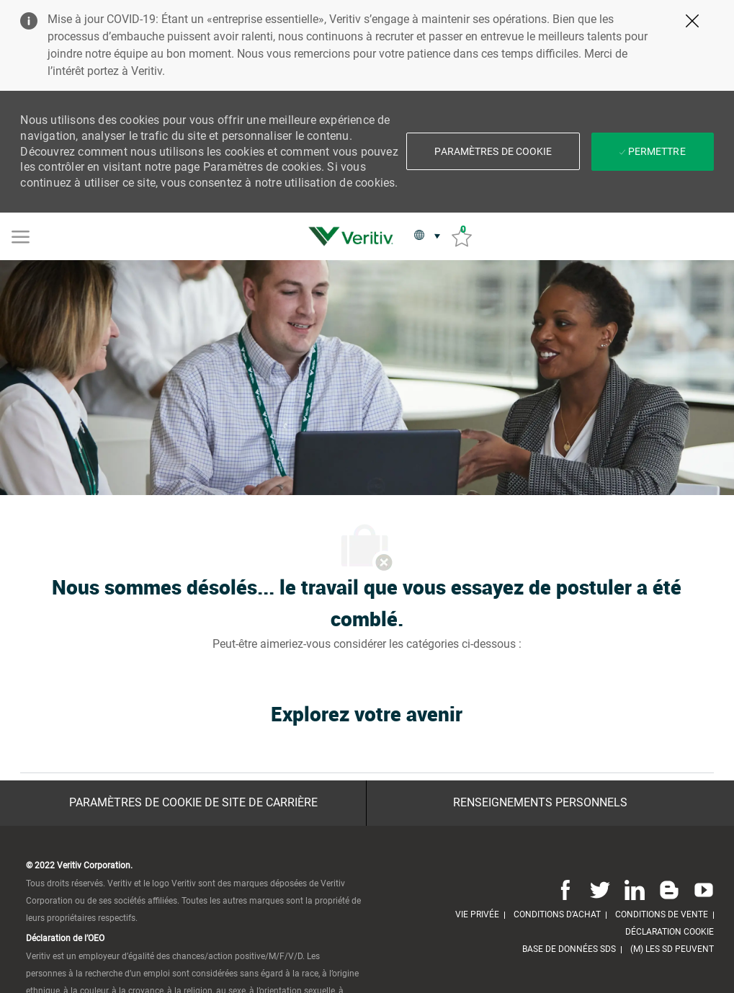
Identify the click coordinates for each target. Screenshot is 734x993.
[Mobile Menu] (21, 235)
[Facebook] (565, 890)
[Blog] (669, 890)
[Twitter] (600, 890)
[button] (493, 151)
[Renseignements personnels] (540, 802)
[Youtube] (701, 890)
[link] (354, 236)
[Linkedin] (634, 890)
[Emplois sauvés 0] (462, 237)
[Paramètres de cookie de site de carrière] (193, 802)
